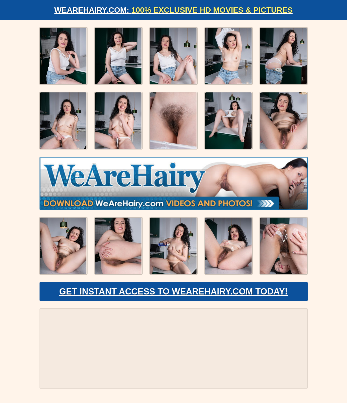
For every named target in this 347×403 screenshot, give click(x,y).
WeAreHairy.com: (174, 10)
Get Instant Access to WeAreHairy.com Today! (173, 293)
